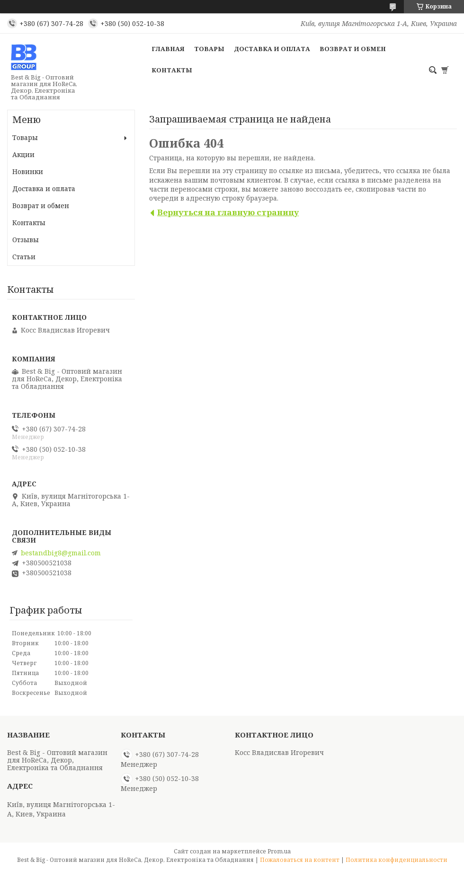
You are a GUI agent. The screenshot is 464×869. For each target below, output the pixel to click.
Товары (209, 48)
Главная (168, 48)
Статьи (24, 256)
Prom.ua (279, 851)
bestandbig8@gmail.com (61, 553)
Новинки (27, 171)
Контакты (172, 70)
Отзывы (25, 239)
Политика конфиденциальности (396, 860)
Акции (23, 154)
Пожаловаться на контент (299, 860)
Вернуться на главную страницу (228, 212)
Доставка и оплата (272, 48)
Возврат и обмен (353, 48)
